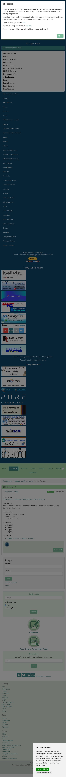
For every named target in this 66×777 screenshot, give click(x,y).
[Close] (62, 3)
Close (60, 36)
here (24, 22)
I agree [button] (39, 769)
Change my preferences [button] (44, 772)
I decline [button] (45, 769)
